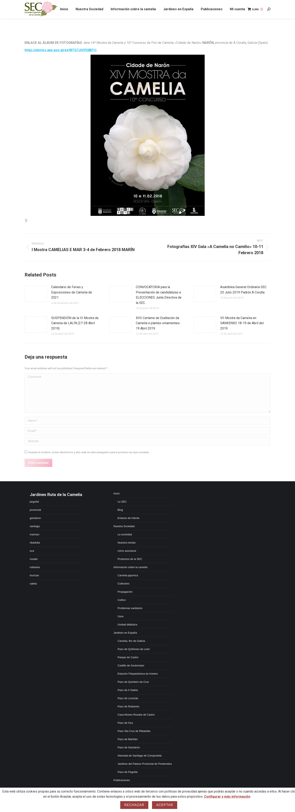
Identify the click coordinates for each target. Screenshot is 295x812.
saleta (33, 583)
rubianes (35, 567)
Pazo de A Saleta (128, 690)
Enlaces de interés (129, 518)
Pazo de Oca (125, 722)
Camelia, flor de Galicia (131, 640)
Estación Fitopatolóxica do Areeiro (138, 673)
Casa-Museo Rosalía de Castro (136, 714)
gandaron (35, 518)
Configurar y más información (227, 796)
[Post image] (36, 293)
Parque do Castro (128, 657)
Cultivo (122, 599)
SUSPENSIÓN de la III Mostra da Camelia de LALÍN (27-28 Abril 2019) (74, 323)
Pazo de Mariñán (128, 739)
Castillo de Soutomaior (131, 665)
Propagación (125, 591)
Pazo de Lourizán (128, 698)
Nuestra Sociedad (124, 526)
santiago (35, 526)
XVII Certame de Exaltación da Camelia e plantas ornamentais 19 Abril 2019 (158, 323)
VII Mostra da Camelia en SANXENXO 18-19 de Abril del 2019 (242, 323)
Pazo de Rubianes (128, 706)
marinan (34, 534)
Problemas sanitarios (130, 608)
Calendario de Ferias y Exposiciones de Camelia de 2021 (71, 292)
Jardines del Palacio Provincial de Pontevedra (145, 763)
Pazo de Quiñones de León (134, 649)
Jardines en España (125, 632)
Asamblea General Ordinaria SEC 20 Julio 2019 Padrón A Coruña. (243, 289)
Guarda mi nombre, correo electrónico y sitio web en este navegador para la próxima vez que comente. (88, 452)
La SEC (122, 501)
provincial (35, 509)
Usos (121, 616)
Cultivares (123, 583)
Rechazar (134, 805)
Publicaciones (121, 780)
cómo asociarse (127, 550)
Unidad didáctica (127, 624)
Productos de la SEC (130, 559)
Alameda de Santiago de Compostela (140, 755)
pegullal (34, 501)
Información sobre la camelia (130, 567)
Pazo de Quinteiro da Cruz (133, 681)
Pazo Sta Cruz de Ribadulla (134, 731)
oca (32, 550)
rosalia (33, 559)
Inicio (116, 493)
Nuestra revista (126, 542)
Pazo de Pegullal (128, 771)
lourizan (34, 575)
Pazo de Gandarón (129, 747)
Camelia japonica (128, 575)
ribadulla (35, 542)
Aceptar (164, 805)
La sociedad (125, 534)
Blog (120, 509)
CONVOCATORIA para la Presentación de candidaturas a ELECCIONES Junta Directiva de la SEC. (159, 295)
